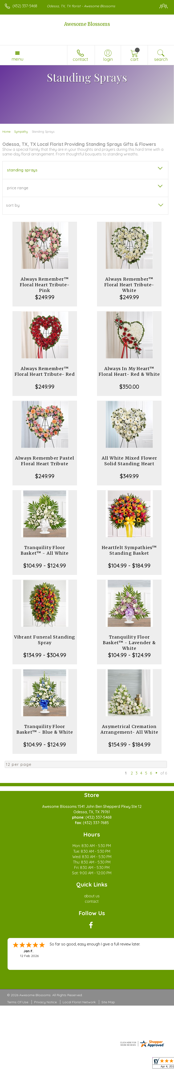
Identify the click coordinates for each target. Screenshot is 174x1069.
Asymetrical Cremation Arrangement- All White (129, 729)
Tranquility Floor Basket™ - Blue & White (44, 729)
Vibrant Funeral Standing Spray (44, 639)
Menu (17, 59)
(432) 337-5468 (24, 6)
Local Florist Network (79, 1002)
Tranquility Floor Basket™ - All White (45, 550)
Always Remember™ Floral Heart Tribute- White (129, 284)
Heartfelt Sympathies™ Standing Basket (129, 550)
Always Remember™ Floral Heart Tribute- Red (45, 371)
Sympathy (21, 131)
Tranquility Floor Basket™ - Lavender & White (129, 642)
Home (6, 131)
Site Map (108, 1002)
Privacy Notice (45, 1002)
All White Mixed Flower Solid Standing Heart (129, 460)
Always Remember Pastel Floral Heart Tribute (44, 460)
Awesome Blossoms (87, 24)
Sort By (13, 205)
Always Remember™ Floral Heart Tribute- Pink (45, 284)
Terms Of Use (17, 1002)
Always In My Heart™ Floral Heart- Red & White (129, 371)
